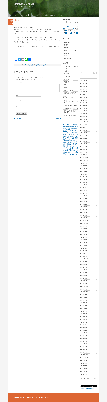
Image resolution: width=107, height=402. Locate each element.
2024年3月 (84, 146)
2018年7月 (84, 333)
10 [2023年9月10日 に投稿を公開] (64, 28)
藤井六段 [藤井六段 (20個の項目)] (65, 150)
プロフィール (23, 15)
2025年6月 (84, 105)
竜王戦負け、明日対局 (70, 111)
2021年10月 (84, 226)
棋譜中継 (30, 65)
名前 (18, 95)
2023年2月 (84, 182)
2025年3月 (84, 114)
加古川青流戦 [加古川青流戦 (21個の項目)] (74, 128)
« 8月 (64, 34)
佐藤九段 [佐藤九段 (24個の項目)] (74, 126)
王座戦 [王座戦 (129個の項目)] (74, 144)
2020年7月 (84, 267)
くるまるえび (74, 101)
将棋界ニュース (68, 50)
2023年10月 (84, 160)
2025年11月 (84, 92)
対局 (25, 65)
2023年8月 (84, 166)
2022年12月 (84, 187)
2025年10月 (84, 94)
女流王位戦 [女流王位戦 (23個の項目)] (65, 134)
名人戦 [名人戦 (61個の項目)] (74, 130)
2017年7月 (84, 366)
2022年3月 (84, 212)
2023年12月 (84, 155)
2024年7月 (84, 135)
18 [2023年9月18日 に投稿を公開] (66, 30)
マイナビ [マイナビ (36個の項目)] (72, 124)
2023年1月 (84, 185)
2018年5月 (84, 338)
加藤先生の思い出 (69, 90)
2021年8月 (84, 231)
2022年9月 (84, 196)
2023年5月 (84, 174)
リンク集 (59, 15)
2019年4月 (84, 308)
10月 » (68, 34)
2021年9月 (84, 229)
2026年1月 (84, 86)
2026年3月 (84, 81)
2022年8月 (84, 198)
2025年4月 (84, 111)
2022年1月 (84, 218)
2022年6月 (84, 204)
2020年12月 (84, 253)
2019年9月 (84, 294)
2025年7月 (84, 102)
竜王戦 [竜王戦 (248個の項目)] (66, 146)
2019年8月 (84, 297)
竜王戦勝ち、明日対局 (70, 93)
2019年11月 (84, 289)
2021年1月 (84, 250)
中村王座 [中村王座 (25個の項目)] (66, 126)
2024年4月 (84, 144)
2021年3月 (84, 245)
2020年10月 (84, 259)
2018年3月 (84, 344)
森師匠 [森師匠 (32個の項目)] (70, 140)
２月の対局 (67, 76)
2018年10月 (84, 324)
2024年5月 (84, 141)
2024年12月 (84, 122)
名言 (65, 45)
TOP (15, 15)
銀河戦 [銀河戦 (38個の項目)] (74, 152)
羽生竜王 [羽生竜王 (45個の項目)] (68, 148)
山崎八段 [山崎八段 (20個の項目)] (70, 134)
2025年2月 (84, 116)
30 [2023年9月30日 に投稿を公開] (77, 32)
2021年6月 (84, 237)
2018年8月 (84, 330)
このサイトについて (35, 15)
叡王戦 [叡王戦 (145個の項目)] (69, 130)
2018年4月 (84, 341)
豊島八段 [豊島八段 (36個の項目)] (65, 152)
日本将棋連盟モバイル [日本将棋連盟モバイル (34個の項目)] (72, 136)
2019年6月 (84, 303)
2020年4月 (84, 275)
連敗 (65, 84)
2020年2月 (84, 281)
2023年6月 (84, 171)
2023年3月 (84, 179)
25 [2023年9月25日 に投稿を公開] (66, 32)
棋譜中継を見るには (49, 15)
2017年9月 (84, 360)
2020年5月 (84, 272)
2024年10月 (84, 127)
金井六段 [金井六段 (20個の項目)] (70, 152)
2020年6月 (84, 270)
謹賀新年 (66, 101)
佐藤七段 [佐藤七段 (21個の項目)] (70, 126)
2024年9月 (84, 130)
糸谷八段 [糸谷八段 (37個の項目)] (72, 146)
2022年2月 (84, 215)
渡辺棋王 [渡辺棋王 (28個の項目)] (71, 142)
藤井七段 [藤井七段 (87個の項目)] (74, 148)
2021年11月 (84, 223)
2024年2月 (84, 149)
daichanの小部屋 (24, 3)
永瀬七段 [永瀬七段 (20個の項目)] (74, 140)
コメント (19, 82)
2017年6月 (84, 368)
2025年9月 (84, 97)
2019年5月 (84, 305)
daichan (19, 65)
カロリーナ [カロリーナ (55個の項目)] (66, 124)
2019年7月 (84, 300)
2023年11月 (84, 157)
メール (18, 101)
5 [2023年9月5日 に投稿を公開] (68, 26)
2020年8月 (84, 264)
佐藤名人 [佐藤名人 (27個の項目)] (68, 128)
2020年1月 (84, 283)
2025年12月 (84, 89)
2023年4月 (84, 176)
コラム (65, 42)
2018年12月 (84, 319)
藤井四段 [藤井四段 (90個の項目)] (70, 150)
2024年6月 (84, 138)
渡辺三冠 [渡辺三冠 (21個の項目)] (67, 142)
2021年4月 (84, 242)
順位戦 (38, 65)
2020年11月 (84, 256)
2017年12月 (84, 352)
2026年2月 (84, 83)
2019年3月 (84, 311)
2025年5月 (84, 108)
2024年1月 (84, 152)
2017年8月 (84, 363)
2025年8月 (84, 100)
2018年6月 (84, 335)
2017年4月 (84, 374)
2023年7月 (84, 168)
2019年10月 (84, 292)
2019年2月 (84, 314)
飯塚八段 (43, 65)
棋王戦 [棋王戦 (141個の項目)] (71, 138)
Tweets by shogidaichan (87, 388)
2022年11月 (84, 190)
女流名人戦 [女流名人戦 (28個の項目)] (74, 132)
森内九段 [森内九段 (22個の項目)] (67, 140)
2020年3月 (84, 278)
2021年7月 (84, 234)
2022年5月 (84, 207)
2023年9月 (84, 163)
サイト (18, 107)
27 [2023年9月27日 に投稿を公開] (70, 32)
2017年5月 (84, 371)
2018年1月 (84, 349)
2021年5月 (84, 240)
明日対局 (18, 118)
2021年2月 (84, 248)
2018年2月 (84, 346)
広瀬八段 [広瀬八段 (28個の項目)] (74, 134)
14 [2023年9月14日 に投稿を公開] (73, 28)
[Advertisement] (37, 53)
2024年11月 (84, 124)
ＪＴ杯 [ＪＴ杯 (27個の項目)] (69, 154)
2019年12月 (84, 286)
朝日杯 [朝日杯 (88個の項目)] (65, 138)
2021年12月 (84, 220)
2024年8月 (84, 133)
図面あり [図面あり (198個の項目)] (67, 132)
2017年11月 (84, 355)
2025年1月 (84, 119)
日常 (65, 53)
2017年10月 (84, 357)
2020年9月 (84, 261)
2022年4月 (84, 209)
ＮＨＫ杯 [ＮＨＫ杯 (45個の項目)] (74, 154)
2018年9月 (84, 327)
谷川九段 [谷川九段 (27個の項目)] (76, 150)
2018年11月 (84, 322)
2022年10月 (84, 193)
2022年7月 (84, 201)
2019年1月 (84, 316)
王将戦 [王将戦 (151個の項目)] (68, 144)
